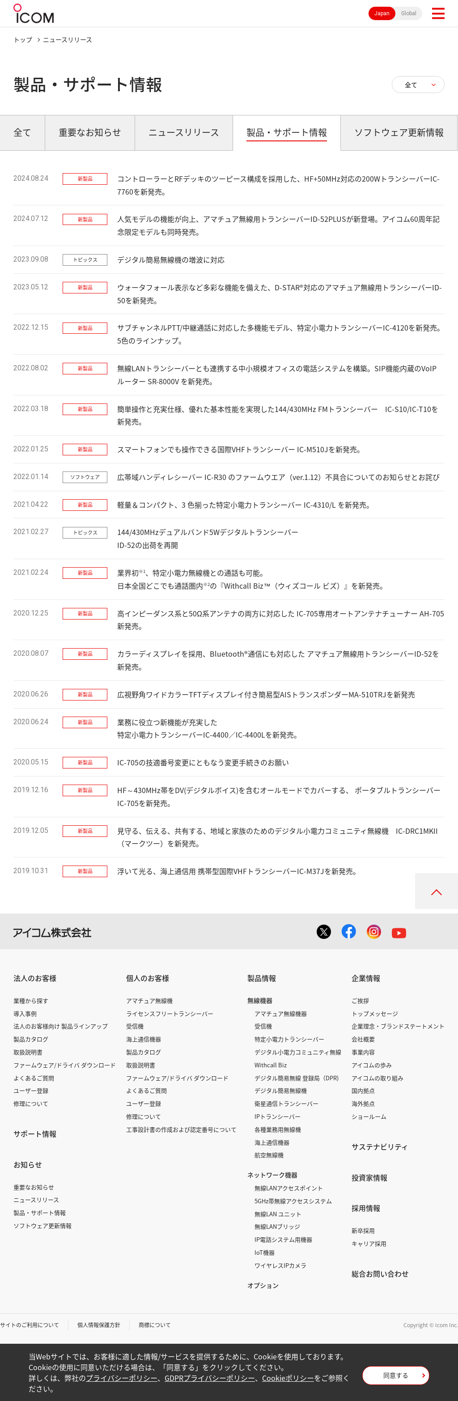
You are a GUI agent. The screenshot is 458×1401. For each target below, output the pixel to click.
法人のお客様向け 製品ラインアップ (60, 1026)
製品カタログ (30, 1039)
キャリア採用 (369, 1243)
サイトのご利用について (29, 1325)
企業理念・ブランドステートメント (398, 1026)
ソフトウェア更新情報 (42, 1225)
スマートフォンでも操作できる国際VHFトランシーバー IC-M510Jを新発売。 (240, 449)
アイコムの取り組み (377, 1078)
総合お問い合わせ (380, 1273)
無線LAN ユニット (277, 1214)
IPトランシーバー (277, 1116)
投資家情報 (369, 1177)
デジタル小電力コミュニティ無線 (297, 1052)
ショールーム (369, 1116)
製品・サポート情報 (39, 1212)
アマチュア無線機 (149, 1000)
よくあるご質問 (33, 1078)
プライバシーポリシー (121, 1377)
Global (408, 13)
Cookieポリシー (288, 1377)
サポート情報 (34, 1133)
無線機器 (259, 1000)
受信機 (135, 1026)
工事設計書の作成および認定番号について (181, 1129)
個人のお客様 (147, 977)
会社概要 (363, 1039)
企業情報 (366, 977)
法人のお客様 (34, 977)
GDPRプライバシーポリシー (210, 1377)
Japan (382, 13)
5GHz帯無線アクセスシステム (293, 1201)
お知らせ (27, 1164)
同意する (395, 1375)
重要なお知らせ (33, 1187)
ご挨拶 (360, 1000)
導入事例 (25, 1013)
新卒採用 (363, 1230)
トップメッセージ (375, 1013)
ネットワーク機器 (272, 1174)
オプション (263, 1285)
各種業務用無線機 (277, 1129)
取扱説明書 (27, 1052)
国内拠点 (363, 1090)
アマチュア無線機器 (280, 1013)
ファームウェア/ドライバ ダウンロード (64, 1065)
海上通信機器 (143, 1039)
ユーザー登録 (30, 1090)
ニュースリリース (36, 1199)
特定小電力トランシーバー (289, 1039)
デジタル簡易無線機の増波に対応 (171, 259)
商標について (155, 1325)
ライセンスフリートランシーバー (169, 1013)
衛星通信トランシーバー (286, 1103)
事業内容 (363, 1052)
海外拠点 (363, 1103)
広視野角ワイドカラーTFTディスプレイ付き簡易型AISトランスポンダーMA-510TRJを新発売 (266, 694)
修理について (30, 1103)
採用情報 (366, 1207)
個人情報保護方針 (98, 1325)
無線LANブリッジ (277, 1226)
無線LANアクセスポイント (288, 1188)
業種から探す (30, 1000)
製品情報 (261, 977)
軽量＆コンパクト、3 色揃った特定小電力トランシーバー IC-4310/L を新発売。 (245, 504)
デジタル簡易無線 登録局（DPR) (296, 1078)
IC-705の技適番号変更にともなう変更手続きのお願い (203, 762)
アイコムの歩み (372, 1065)
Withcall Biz (270, 1065)
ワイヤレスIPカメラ (280, 1265)
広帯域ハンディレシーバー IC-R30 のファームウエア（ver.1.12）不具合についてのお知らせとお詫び (278, 476)
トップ (22, 39)
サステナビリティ (380, 1146)
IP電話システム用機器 (283, 1239)
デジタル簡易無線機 (280, 1090)
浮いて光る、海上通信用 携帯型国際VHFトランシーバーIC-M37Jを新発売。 (238, 871)
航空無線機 (269, 1155)
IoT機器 (264, 1252)
